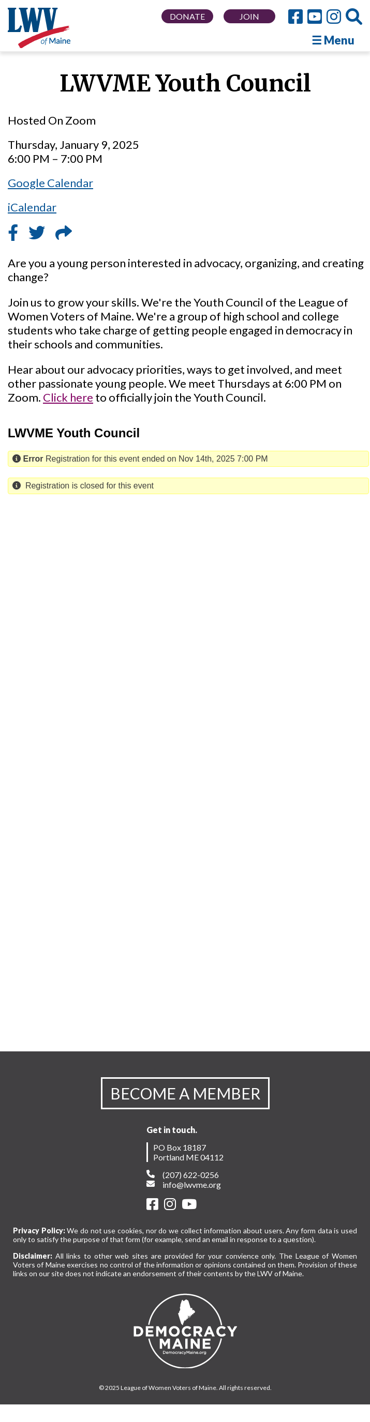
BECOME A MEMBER (185, 1093)
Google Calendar (50, 183)
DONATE (187, 16)
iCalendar (32, 207)
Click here (68, 397)
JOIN (249, 16)
